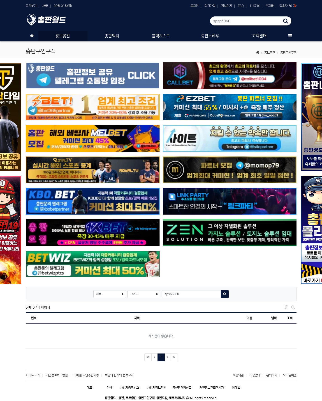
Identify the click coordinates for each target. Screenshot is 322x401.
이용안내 (255, 375)
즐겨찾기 (31, 6)
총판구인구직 (288, 52)
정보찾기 (226, 6)
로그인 (194, 6)
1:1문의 (254, 6)
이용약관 (238, 375)
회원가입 (209, 6)
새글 (45, 6)
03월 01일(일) (63, 6)
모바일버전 (290, 375)
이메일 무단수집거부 (86, 375)
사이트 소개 (33, 375)
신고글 (269, 6)
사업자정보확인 (156, 388)
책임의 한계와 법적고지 (119, 375)
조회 (289, 318)
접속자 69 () (288, 6)
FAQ (241, 6)
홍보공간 (269, 52)
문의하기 (271, 375)
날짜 (274, 318)
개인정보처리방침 (57, 375)
